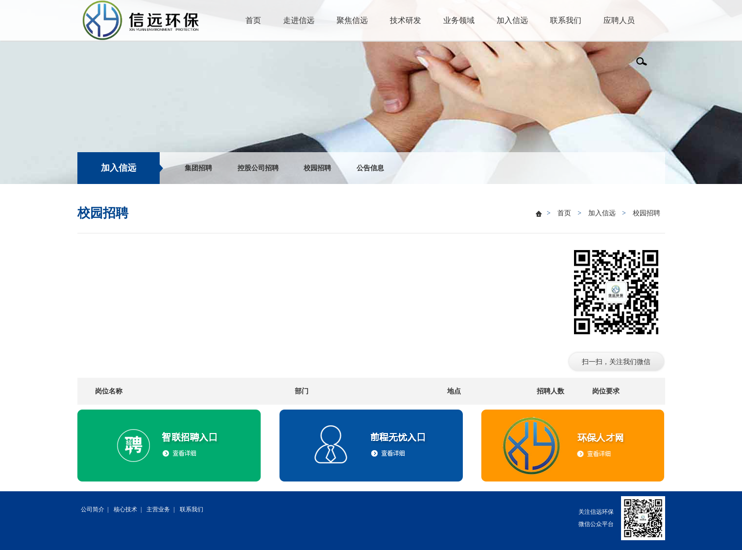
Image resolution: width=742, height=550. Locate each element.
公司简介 (92, 509)
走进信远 (298, 20)
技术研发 (405, 20)
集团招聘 (198, 168)
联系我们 (565, 20)
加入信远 (512, 20)
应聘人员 (619, 20)
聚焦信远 (352, 20)
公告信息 (370, 168)
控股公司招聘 (258, 168)
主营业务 (158, 509)
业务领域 (459, 20)
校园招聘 (317, 168)
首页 (253, 20)
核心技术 (125, 509)
